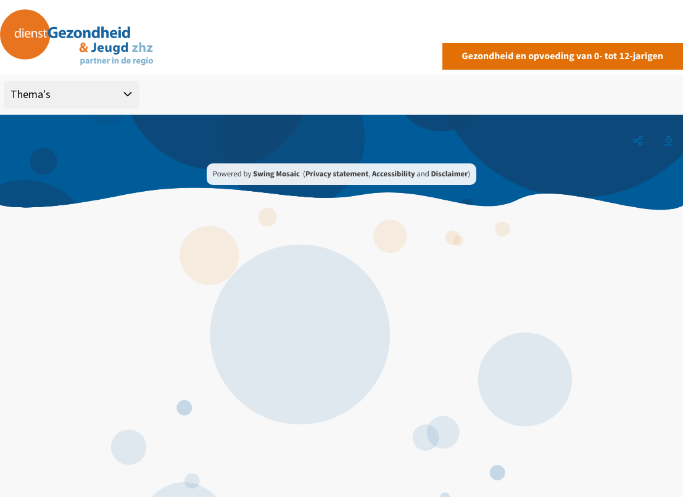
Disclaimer (449, 174)
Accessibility (393, 174)
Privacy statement (336, 174)
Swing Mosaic (276, 174)
